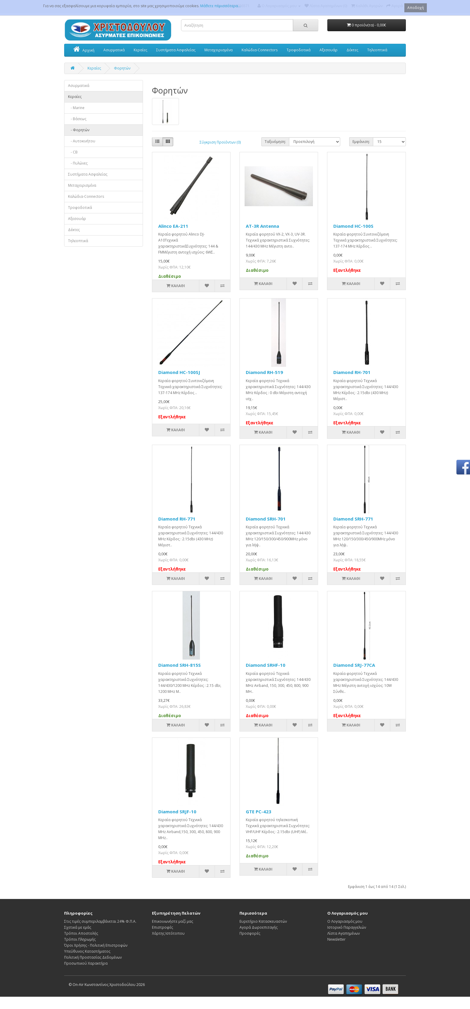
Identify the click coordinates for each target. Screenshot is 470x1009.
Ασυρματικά (114, 49)
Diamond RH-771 (176, 519)
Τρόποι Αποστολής (81, 933)
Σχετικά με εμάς (77, 927)
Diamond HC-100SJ (179, 372)
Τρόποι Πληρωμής (80, 939)
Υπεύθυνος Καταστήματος (87, 951)
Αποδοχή (415, 7)
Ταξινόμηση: (275, 141)
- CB (73, 152)
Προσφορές (249, 933)
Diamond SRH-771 (353, 519)
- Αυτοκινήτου (81, 141)
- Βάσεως (77, 118)
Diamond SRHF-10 (265, 665)
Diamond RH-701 (351, 372)
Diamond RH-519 (264, 372)
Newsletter (336, 939)
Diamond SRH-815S (179, 665)
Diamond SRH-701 (266, 519)
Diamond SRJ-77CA (354, 665)
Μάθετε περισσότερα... (220, 5)
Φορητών (122, 68)
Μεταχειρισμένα (218, 49)
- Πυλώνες (78, 163)
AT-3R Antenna (262, 226)
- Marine (76, 107)
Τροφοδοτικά (299, 49)
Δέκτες (352, 49)
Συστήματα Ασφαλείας (175, 49)
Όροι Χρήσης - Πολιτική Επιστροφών (95, 945)
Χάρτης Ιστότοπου (168, 933)
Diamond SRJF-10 (177, 812)
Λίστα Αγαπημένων (343, 933)
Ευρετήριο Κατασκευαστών (263, 921)
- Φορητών (78, 129)
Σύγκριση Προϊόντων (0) (220, 142)
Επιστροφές (162, 927)
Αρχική (83, 50)
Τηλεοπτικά (377, 49)
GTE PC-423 (258, 812)
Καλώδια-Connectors (260, 49)
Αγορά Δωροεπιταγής (258, 927)
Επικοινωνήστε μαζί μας (172, 921)
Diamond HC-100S (353, 226)
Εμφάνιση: (361, 141)
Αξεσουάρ (329, 49)
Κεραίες (140, 49)
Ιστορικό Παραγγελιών (346, 927)
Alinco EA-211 (173, 226)
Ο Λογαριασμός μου (344, 921)
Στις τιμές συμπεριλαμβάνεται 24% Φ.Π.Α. (100, 921)
